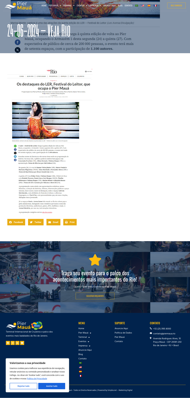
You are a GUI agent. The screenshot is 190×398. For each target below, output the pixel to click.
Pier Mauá (55, 5)
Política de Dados (123, 333)
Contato (128, 5)
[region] (37, 375)
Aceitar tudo (51, 386)
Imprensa (95, 5)
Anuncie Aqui (109, 5)
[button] (16, 222)
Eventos (82, 5)
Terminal (69, 5)
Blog (120, 5)
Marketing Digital (125, 390)
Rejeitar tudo (23, 386)
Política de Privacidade (37, 379)
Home (44, 5)
